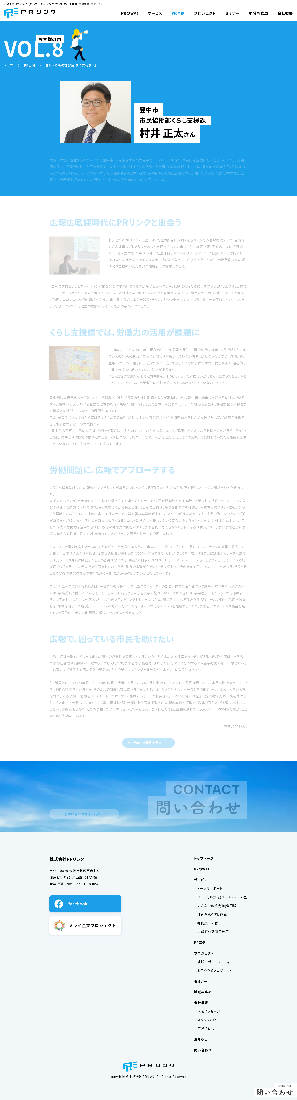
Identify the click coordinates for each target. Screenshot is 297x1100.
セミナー (232, 13)
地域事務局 (258, 13)
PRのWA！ (130, 13)
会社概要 (285, 13)
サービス (155, 13)
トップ (9, 65)
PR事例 (178, 13)
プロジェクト (205, 13)
